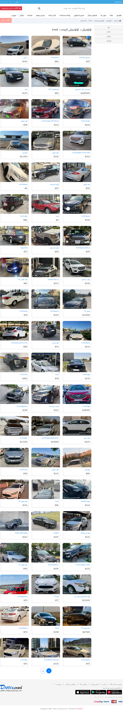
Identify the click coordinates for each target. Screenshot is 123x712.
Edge (115, 43)
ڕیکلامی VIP (83, 684)
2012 (115, 123)
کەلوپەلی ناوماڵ (92, 15)
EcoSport (114, 34)
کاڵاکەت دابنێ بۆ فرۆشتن (11, 8)
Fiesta (115, 56)
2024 (115, 177)
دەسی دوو (114, 92)
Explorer (114, 61)
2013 (115, 128)
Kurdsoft (80, 709)
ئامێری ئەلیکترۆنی (79, 15)
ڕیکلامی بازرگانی (70, 684)
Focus (115, 65)
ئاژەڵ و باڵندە (52, 15)
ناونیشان (108, 184)
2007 (115, 110)
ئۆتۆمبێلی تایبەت (99, 21)
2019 (115, 155)
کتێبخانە (29, 15)
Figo (115, 70)
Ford (90, 21)
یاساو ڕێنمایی (95, 684)
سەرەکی (117, 21)
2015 (115, 137)
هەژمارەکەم (118, 2)
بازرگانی (21, 15)
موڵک (111, 15)
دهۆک (115, 200)
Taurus (114, 38)
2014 (115, 132)
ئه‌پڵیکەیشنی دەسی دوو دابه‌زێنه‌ (112, 688)
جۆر (109, 27)
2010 (115, 114)
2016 (115, 141)
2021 (115, 164)
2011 (115, 119)
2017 (115, 146)
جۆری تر (13, 15)
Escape (114, 74)
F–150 (115, 52)
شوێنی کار (103, 15)
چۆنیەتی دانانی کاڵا (116, 684)
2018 (115, 150)
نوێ (116, 88)
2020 (115, 159)
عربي (17, 2)
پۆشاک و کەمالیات (64, 15)
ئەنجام (83, 21)
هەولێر (115, 195)
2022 (115, 168)
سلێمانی (114, 191)
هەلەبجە (115, 209)
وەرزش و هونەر (40, 15)
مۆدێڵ (109, 103)
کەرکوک (115, 204)
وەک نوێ (114, 97)
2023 (115, 173)
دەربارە (105, 684)
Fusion (115, 47)
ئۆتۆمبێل (118, 15)
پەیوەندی (59, 684)
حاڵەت (109, 81)
